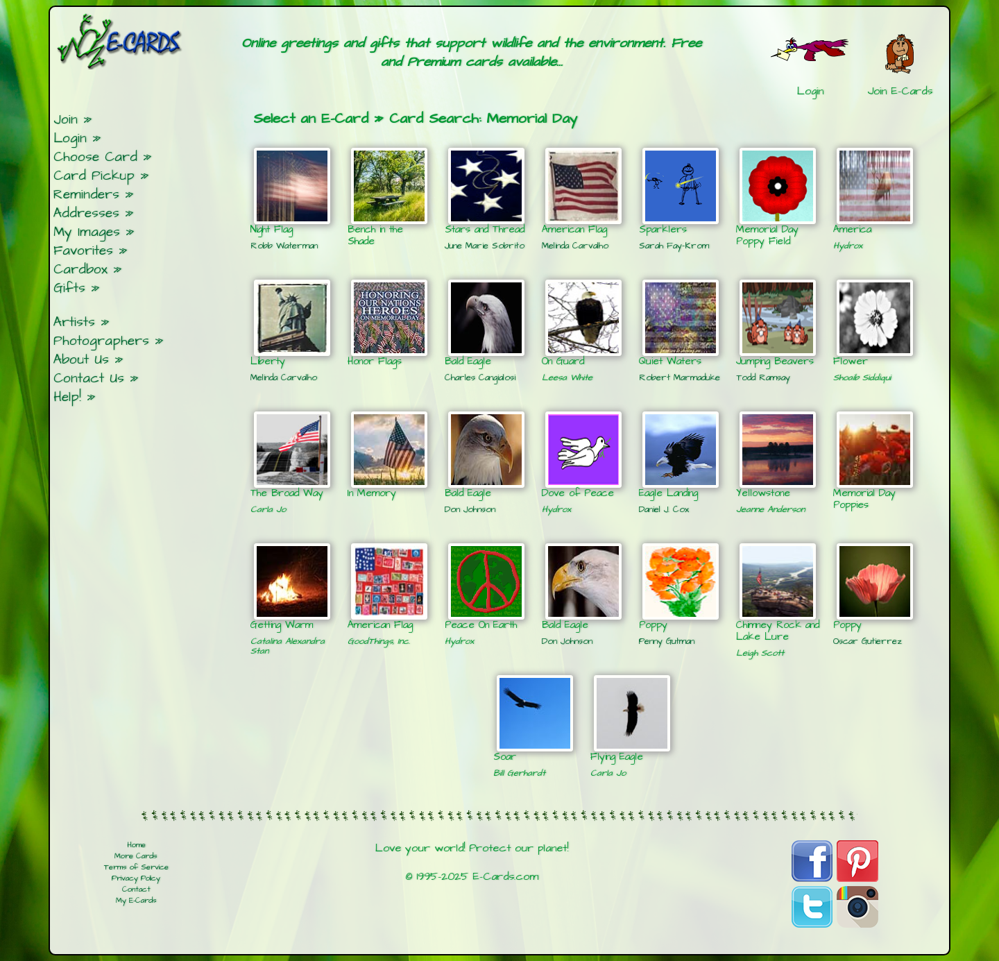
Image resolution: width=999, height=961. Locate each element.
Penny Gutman (666, 641)
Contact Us (88, 378)
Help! (67, 397)
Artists (74, 322)
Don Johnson (470, 509)
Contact (136, 889)
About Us (81, 359)
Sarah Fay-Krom (674, 245)
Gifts (69, 288)
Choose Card (95, 157)
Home (136, 845)
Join (65, 119)
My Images (86, 232)
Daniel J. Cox (664, 509)
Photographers (101, 341)
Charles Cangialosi (480, 377)
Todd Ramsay (763, 377)
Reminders (86, 194)
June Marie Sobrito (484, 245)
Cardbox (80, 269)
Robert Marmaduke (679, 377)
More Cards (135, 856)
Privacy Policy (136, 878)
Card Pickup (94, 176)
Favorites (83, 250)
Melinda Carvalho (575, 245)
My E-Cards (136, 900)
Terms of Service (136, 867)
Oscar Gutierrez (867, 641)
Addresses (86, 213)
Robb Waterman (284, 245)
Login (70, 138)
